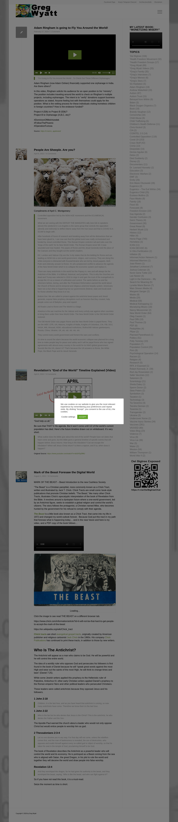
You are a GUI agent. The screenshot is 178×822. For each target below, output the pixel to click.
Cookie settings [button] (68, 417)
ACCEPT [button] (82, 417)
